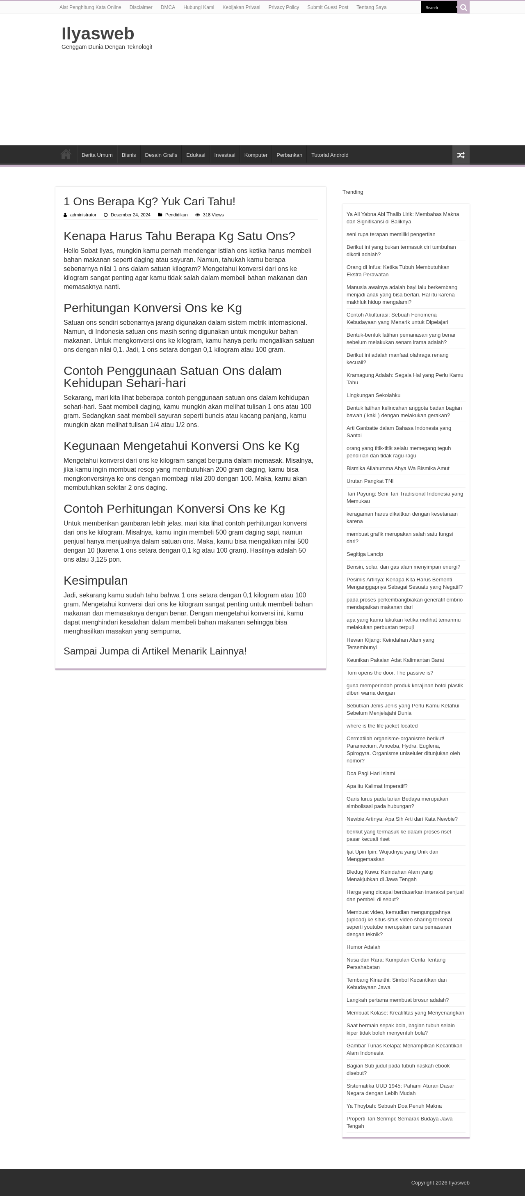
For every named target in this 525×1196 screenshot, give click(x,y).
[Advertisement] (314, 79)
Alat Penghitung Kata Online (90, 7)
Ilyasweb (98, 33)
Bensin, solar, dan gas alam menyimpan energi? (404, 567)
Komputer (255, 155)
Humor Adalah (363, 947)
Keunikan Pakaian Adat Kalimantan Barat (395, 660)
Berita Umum (97, 155)
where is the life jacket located (382, 726)
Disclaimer (141, 7)
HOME (66, 154)
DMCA (168, 7)
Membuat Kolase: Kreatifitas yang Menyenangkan (405, 1013)
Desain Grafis (161, 155)
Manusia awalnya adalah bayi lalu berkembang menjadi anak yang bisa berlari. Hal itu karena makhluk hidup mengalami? (402, 294)
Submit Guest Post (327, 7)
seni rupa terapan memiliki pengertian (391, 234)
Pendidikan (176, 214)
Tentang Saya (371, 7)
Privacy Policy (284, 7)
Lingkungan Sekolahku (374, 395)
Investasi (225, 155)
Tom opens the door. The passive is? (390, 673)
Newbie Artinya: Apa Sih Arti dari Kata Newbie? (402, 819)
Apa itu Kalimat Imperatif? (377, 786)
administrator (83, 214)
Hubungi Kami (198, 7)
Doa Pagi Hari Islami (371, 773)
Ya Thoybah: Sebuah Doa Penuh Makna (394, 1106)
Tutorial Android (330, 155)
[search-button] (463, 7)
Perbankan (289, 155)
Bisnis (129, 155)
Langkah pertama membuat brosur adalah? (398, 1000)
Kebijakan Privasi (241, 7)
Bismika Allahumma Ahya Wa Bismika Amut (398, 468)
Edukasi (195, 155)
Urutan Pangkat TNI (370, 481)
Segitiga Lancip (365, 554)
